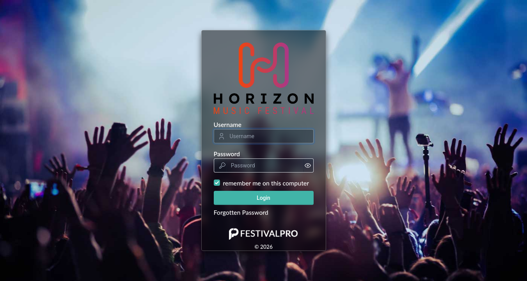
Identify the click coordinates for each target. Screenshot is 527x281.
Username (227, 124)
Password (227, 153)
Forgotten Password (241, 212)
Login (263, 198)
